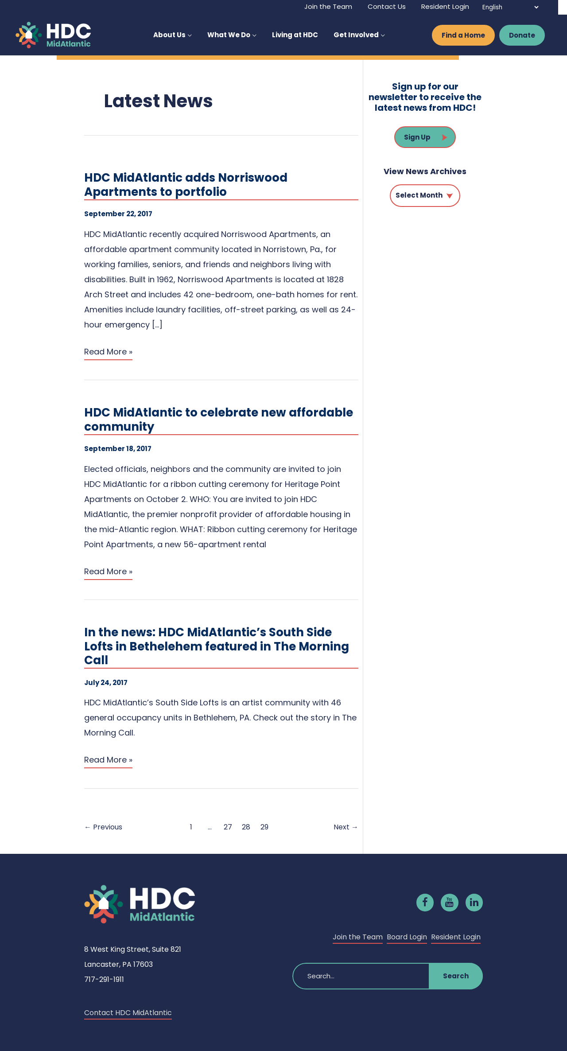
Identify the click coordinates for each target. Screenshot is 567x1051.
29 (264, 827)
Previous (103, 827)
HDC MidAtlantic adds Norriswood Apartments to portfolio (185, 185)
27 (228, 827)
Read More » (108, 352)
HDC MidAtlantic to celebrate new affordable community (218, 420)
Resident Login (456, 937)
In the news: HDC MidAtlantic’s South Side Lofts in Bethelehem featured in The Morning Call (216, 647)
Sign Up (417, 137)
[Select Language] (510, 7)
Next (346, 827)
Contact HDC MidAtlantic (128, 1013)
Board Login (407, 937)
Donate (522, 35)
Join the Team (358, 937)
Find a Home (463, 35)
